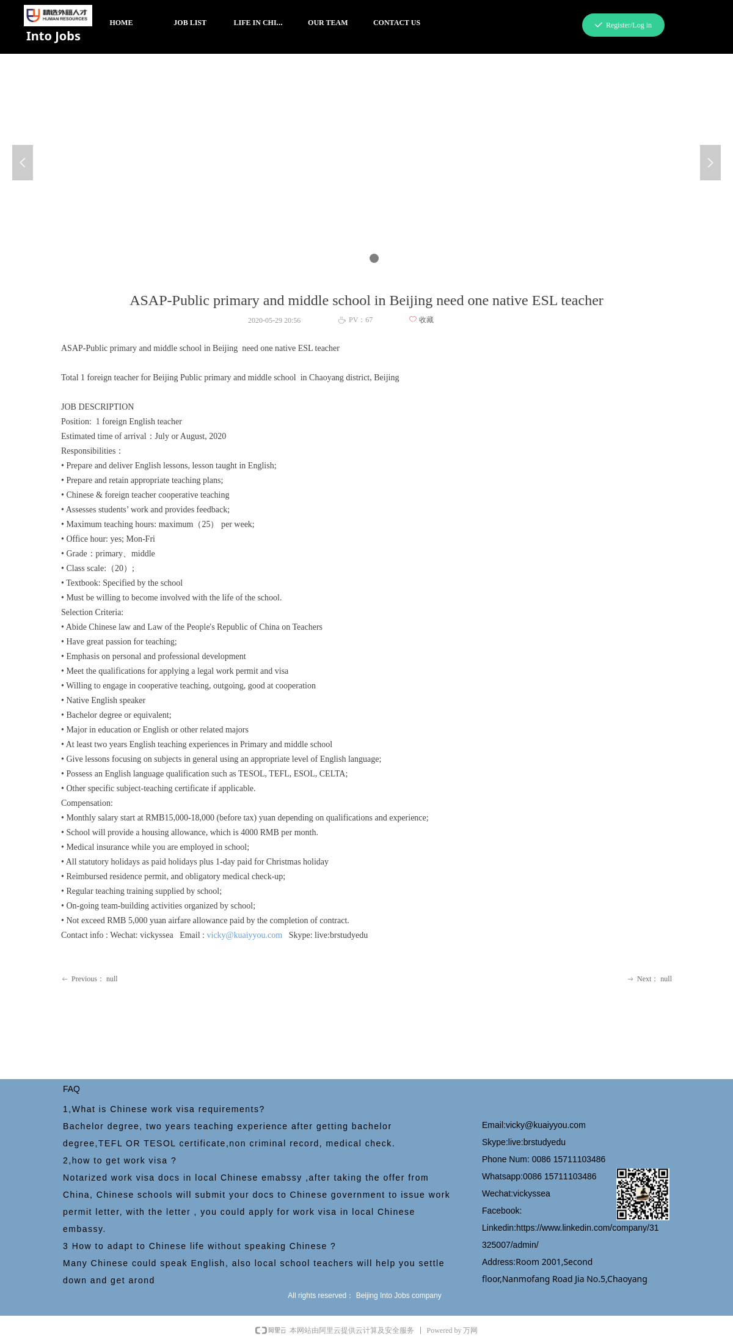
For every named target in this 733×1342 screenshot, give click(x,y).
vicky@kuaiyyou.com (245, 935)
